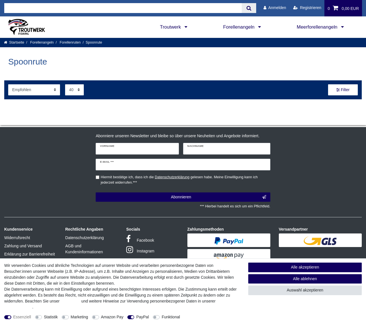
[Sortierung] (34, 89)
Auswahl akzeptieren (305, 290)
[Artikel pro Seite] (74, 89)
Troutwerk (171, 27)
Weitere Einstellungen (204, 317)
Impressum (70, 301)
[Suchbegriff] (123, 8)
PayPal (142, 317)
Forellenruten (70, 42)
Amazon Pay (112, 317)
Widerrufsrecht (17, 237)
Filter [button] (343, 90)
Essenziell (22, 317)
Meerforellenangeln (318, 27)
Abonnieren (218, 197)
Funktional (171, 317)
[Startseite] (14, 42)
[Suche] (249, 8)
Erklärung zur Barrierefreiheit (29, 254)
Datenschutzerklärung (84, 237)
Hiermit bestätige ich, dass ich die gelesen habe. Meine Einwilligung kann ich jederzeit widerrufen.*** (179, 179)
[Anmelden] (274, 8)
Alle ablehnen (305, 278)
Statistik (51, 317)
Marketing (79, 317)
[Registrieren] (307, 8)
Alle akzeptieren (305, 267)
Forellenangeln (239, 27)
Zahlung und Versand (23, 246)
